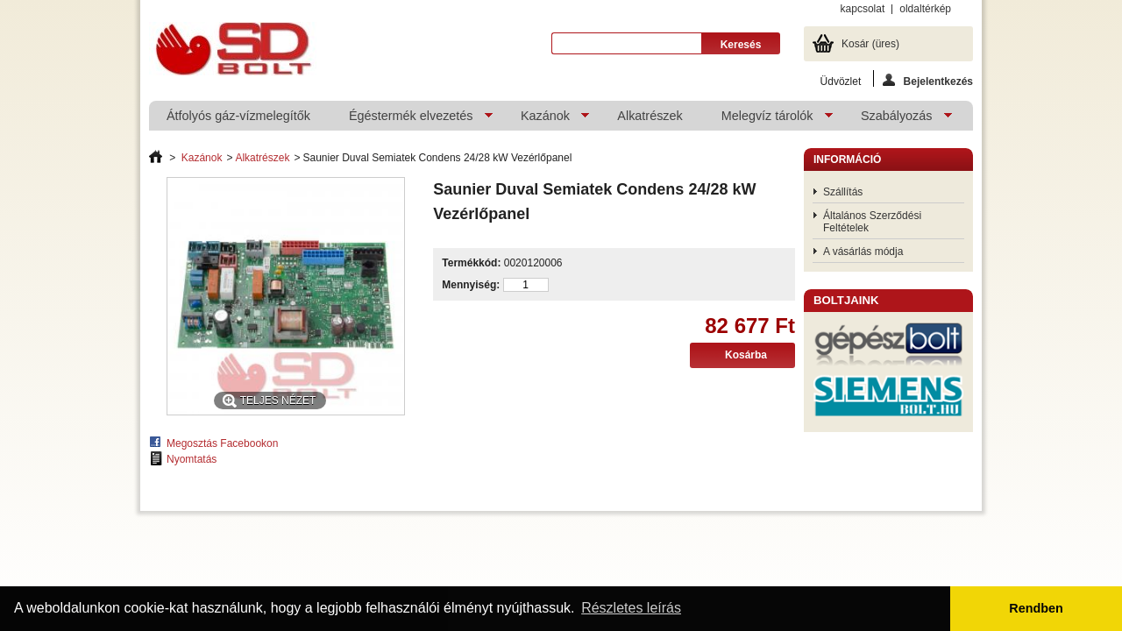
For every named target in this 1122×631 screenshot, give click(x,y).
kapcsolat (863, 9)
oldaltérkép (925, 9)
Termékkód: (471, 263)
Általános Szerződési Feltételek (872, 221)
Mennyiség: (471, 285)
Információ (847, 159)
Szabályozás (897, 120)
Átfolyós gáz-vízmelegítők (238, 116)
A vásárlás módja (863, 251)
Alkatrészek (649, 116)
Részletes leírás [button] (631, 607)
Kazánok (546, 120)
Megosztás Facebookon (222, 443)
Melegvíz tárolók (768, 120)
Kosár (870, 44)
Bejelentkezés (928, 80)
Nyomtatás (192, 459)
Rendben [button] (1036, 608)
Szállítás (843, 192)
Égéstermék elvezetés (412, 120)
